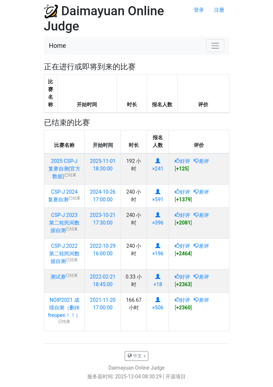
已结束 (70, 175)
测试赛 (58, 277)
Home (57, 45)
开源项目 (175, 376)
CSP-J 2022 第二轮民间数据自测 (64, 253)
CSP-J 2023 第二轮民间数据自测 (64, 222)
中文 (135, 355)
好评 (182, 161)
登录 (199, 10)
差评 (201, 161)
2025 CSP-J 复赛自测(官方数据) (64, 168)
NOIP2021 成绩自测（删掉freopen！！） (64, 307)
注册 (219, 10)
